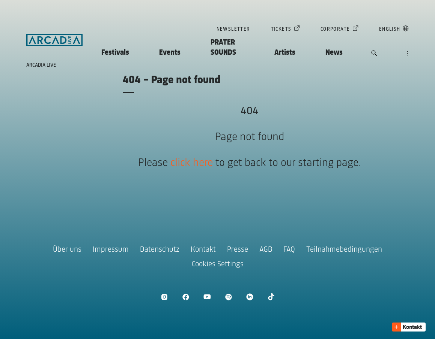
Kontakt (203, 250)
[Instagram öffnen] (164, 297)
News (334, 53)
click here (191, 163)
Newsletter (233, 29)
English (389, 30)
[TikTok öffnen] (271, 297)
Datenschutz (159, 250)
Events (170, 53)
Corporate (335, 30)
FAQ (289, 250)
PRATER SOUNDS (223, 48)
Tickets (281, 30)
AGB (265, 250)
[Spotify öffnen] (228, 297)
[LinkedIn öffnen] (250, 297)
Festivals (115, 53)
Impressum (111, 250)
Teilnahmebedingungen (344, 250)
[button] (409, 327)
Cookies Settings (218, 264)
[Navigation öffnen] (407, 54)
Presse (237, 250)
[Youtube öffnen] (207, 297)
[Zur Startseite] (54, 40)
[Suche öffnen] (374, 54)
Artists (284, 53)
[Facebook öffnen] (186, 297)
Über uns (67, 250)
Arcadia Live (41, 65)
